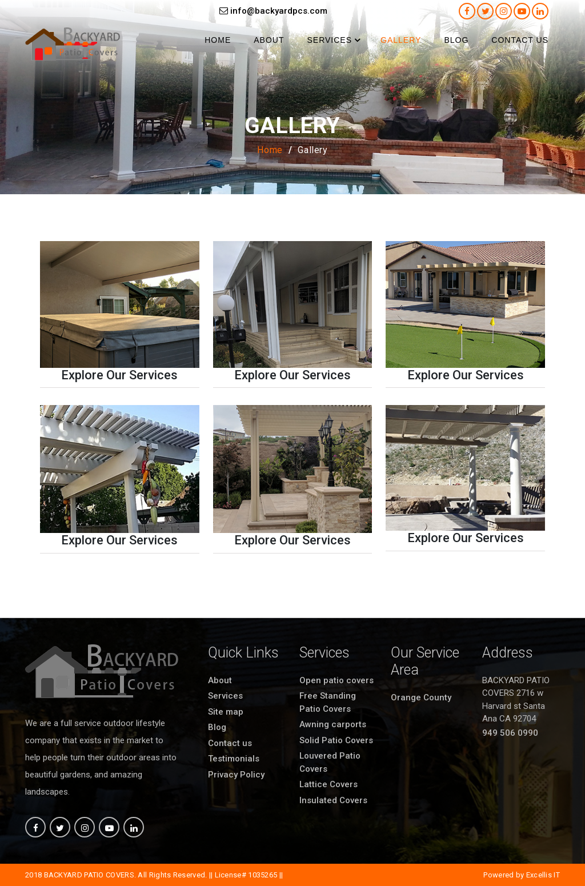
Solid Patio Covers (336, 740)
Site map (225, 712)
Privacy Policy (236, 774)
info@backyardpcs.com (273, 11)
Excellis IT (543, 875)
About (269, 40)
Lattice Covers (328, 784)
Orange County (421, 697)
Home (218, 40)
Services (329, 40)
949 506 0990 (510, 733)
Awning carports (332, 724)
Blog (456, 40)
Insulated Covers (333, 800)
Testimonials (233, 758)
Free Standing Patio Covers (327, 702)
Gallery (400, 40)
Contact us (519, 40)
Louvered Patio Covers (329, 762)
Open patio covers (336, 680)
